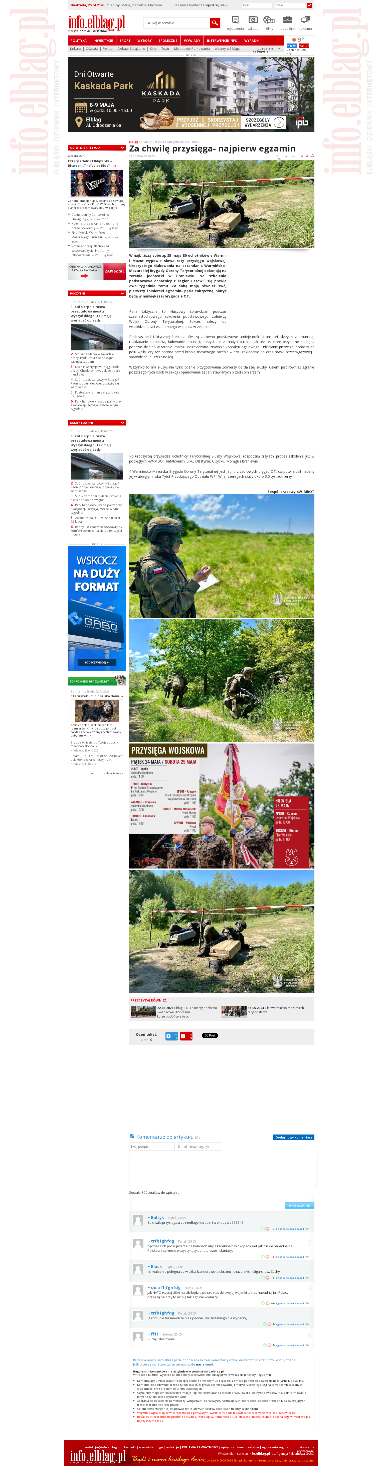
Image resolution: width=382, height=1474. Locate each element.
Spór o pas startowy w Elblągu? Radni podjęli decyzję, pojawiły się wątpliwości (95, 383)
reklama (253, 1447)
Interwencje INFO (222, 40)
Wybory (144, 40)
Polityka (79, 40)
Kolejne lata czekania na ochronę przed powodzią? (95, 226)
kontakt (130, 1447)
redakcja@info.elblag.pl (102, 1447)
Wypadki (251, 40)
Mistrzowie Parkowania (192, 49)
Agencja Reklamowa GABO (295, 1454)
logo (159, 1447)
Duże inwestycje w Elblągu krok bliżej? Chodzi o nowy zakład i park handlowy (95, 370)
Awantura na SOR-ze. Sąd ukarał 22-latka (95, 520)
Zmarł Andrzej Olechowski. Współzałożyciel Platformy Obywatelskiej (91, 250)
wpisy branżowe (232, 1447)
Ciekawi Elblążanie (131, 49)
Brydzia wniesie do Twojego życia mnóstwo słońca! (94, 744)
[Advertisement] (272, 288)
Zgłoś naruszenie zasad (290, 1228)
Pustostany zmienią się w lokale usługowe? (95, 394)
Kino (153, 49)
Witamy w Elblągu (228, 49)
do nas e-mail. (202, 1364)
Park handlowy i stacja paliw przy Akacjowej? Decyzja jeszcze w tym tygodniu (96, 405)
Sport (125, 40)
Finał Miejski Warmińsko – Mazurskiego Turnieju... (89, 234)
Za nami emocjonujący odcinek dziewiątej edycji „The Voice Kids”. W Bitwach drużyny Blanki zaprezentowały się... (96, 204)
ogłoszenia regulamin (278, 1447)
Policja (108, 49)
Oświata (92, 49)
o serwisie (146, 1447)
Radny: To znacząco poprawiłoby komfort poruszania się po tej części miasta (96, 530)
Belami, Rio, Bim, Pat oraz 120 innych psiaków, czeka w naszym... (96, 758)
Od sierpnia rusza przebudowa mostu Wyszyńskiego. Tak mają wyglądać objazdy (91, 313)
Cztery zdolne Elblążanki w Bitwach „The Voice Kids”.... (92, 163)
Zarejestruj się (214, 5)
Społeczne (167, 40)
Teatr (165, 49)
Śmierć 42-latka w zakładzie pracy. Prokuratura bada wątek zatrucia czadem (92, 358)
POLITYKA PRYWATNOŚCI (200, 1447)
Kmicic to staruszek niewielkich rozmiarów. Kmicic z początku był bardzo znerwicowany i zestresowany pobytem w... (96, 730)
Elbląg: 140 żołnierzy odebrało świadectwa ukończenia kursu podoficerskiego (187, 1012)
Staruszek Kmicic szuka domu (97, 696)
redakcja (172, 1447)
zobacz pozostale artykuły (103, 773)
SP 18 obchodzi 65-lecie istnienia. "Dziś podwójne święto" (96, 498)
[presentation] (245, 1199)
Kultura (75, 49)
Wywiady (192, 40)
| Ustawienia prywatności (304, 1449)
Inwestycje (103, 40)
